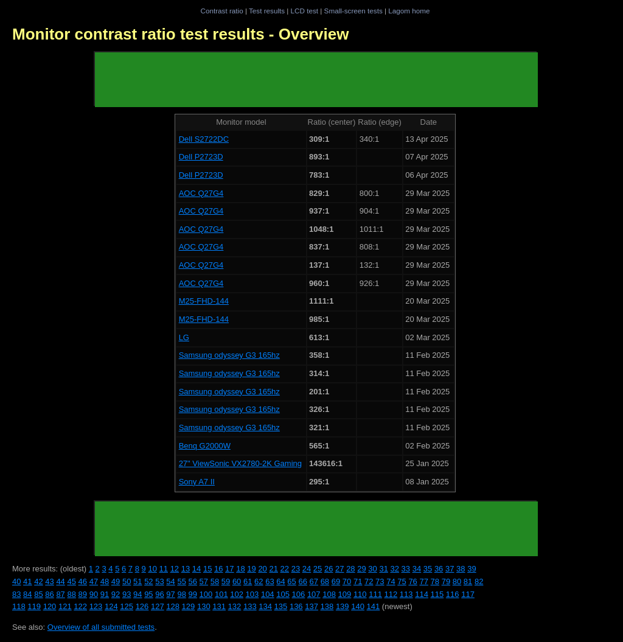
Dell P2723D (201, 156)
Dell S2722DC (204, 139)
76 (412, 581)
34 (416, 568)
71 (357, 581)
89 (82, 594)
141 (373, 606)
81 (468, 581)
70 (347, 581)
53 (159, 581)
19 (251, 568)
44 (60, 581)
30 (372, 568)
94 (137, 594)
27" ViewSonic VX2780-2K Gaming (240, 463)
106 (298, 594)
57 (204, 581)
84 (27, 594)
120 (50, 606)
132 (235, 606)
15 (207, 568)
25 (317, 568)
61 (247, 581)
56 (193, 581)
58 (215, 581)
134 (265, 606)
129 (188, 606)
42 (38, 581)
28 (350, 568)
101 (221, 594)
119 (34, 606)
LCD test (304, 11)
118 (19, 606)
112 (391, 594)
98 (181, 594)
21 (273, 568)
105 (283, 594)
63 (269, 581)
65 (291, 581)
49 (115, 581)
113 (406, 594)
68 (325, 581)
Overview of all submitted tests (101, 627)
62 (258, 581)
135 (281, 606)
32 (395, 568)
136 (296, 606)
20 (262, 568)
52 (148, 581)
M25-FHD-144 (204, 300)
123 (96, 606)
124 (111, 606)
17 (229, 568)
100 (206, 594)
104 (267, 594)
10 (152, 568)
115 (437, 594)
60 (236, 581)
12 (174, 568)
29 (361, 568)
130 (204, 606)
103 (252, 594)
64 (280, 581)
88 (71, 594)
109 (345, 594)
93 (126, 594)
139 (342, 606)
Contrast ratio (221, 11)
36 (438, 568)
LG (184, 337)
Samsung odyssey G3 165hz (229, 355)
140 (357, 606)
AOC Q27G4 (201, 193)
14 (196, 568)
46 (82, 581)
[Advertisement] (316, 79)
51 (137, 581)
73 (379, 581)
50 (126, 581)
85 (38, 594)
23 (295, 568)
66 (302, 581)
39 (471, 568)
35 (427, 568)
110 (360, 594)
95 (148, 594)
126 (142, 606)
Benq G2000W (205, 445)
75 (401, 581)
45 (71, 581)
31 (383, 568)
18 (240, 568)
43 (49, 581)
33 (406, 568)
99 (193, 594)
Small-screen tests (353, 11)
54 (170, 581)
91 (104, 594)
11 (163, 568)
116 (452, 594)
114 (421, 594)
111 (375, 594)
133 (250, 606)
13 (185, 568)
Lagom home (409, 11)
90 (93, 594)
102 (236, 594)
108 (329, 594)
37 (449, 568)
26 (328, 568)
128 (172, 606)
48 (104, 581)
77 (423, 581)
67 (314, 581)
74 (390, 581)
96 (159, 594)
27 (339, 568)
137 (311, 606)
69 (336, 581)
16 (218, 568)
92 (115, 594)
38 (460, 568)
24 (306, 568)
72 (368, 581)
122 (80, 606)
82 (479, 581)
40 (16, 581)
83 (16, 594)
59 (225, 581)
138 (327, 606)
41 (27, 581)
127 (157, 606)
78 (435, 581)
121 (65, 606)
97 (170, 594)
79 (446, 581)
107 (314, 594)
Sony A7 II (197, 481)
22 (284, 568)
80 (457, 581)
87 (60, 594)
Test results (267, 11)
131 (219, 606)
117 (468, 594)
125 (126, 606)
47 (93, 581)
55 (181, 581)
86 (49, 594)
